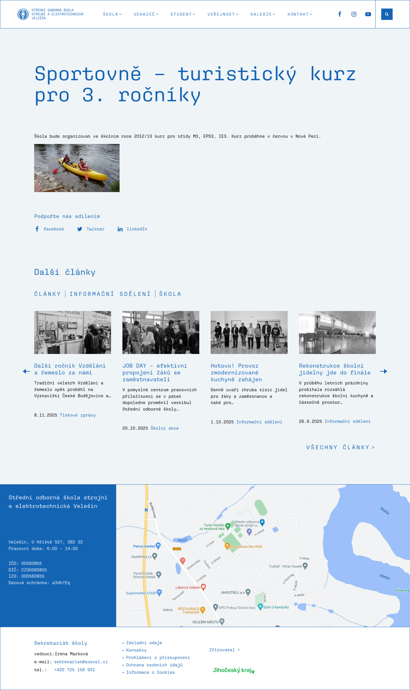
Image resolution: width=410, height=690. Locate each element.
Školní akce (165, 428)
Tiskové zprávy (78, 415)
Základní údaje (144, 642)
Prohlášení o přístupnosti (158, 657)
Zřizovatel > (224, 649)
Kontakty (136, 650)
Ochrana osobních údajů (154, 664)
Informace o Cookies (150, 672)
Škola (170, 294)
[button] (112, 14)
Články (48, 294)
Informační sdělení (110, 294)
